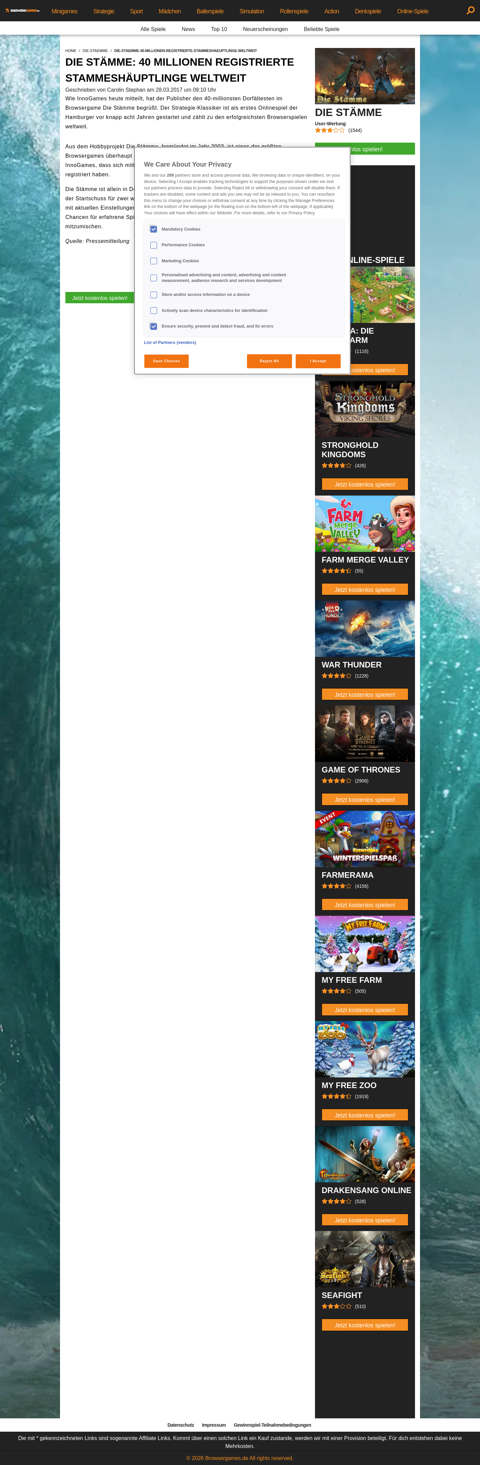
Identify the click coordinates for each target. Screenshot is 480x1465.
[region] (242, 261)
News (188, 29)
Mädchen (170, 11)
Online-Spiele (412, 11)
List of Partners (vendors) (170, 342)
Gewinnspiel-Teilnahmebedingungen (272, 1425)
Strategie (103, 11)
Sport (136, 11)
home (70, 51)
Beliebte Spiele (322, 29)
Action (331, 11)
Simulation (252, 11)
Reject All (269, 361)
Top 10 (219, 29)
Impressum (214, 1425)
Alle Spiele (153, 29)
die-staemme (95, 51)
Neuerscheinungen (265, 29)
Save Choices (166, 361)
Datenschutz (181, 1425)
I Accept (318, 361)
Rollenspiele (294, 11)
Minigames (64, 11)
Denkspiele (368, 11)
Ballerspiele (210, 11)
